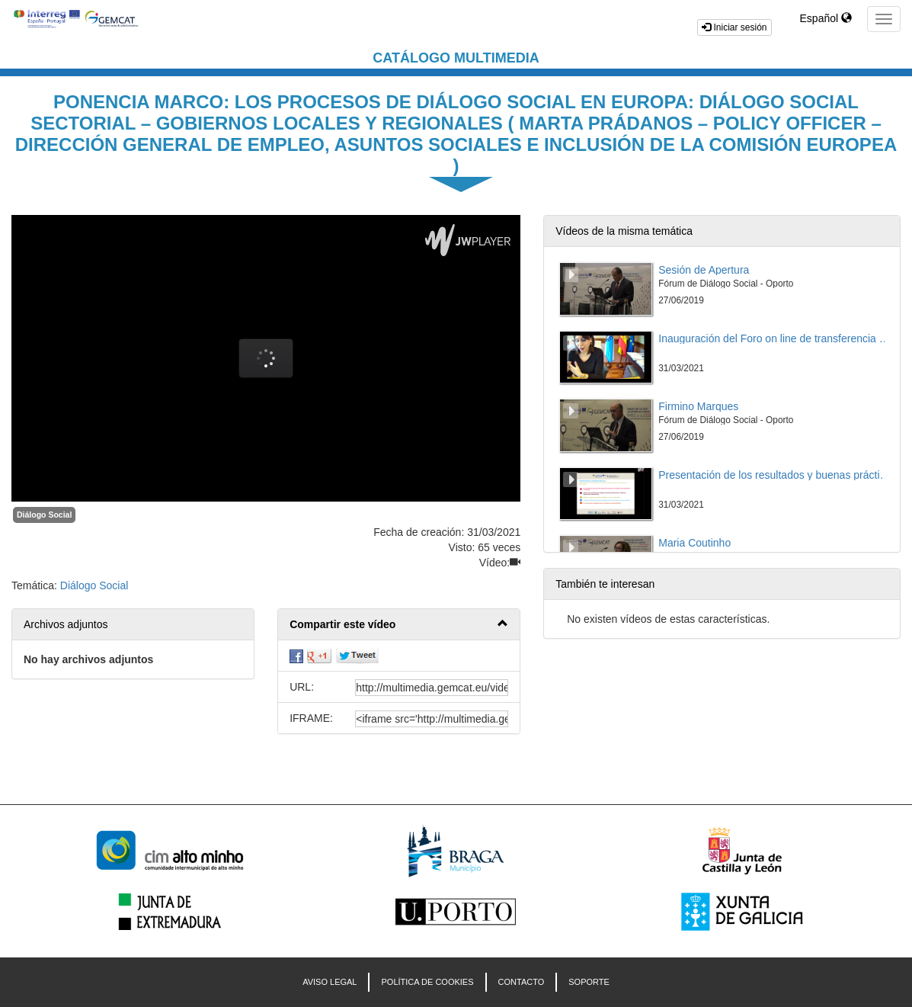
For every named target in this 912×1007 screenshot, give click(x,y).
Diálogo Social (44, 514)
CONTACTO (521, 981)
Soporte (589, 981)
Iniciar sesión (734, 27)
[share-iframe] (431, 718)
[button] (399, 624)
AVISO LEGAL (329, 981)
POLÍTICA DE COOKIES (427, 981)
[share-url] (431, 687)
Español (826, 18)
